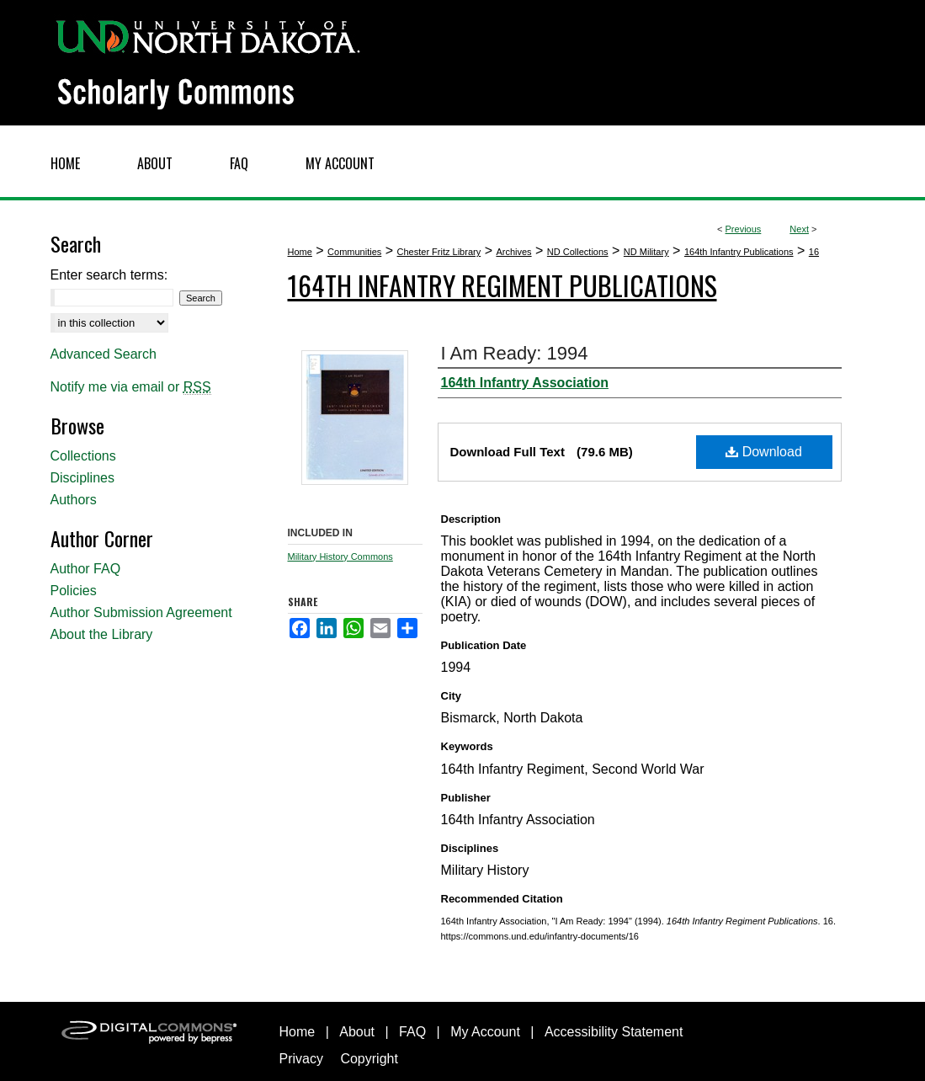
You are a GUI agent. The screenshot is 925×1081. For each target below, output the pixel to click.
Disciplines (82, 478)
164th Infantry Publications (739, 252)
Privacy (301, 1059)
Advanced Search (104, 354)
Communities (354, 252)
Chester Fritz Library (439, 252)
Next (799, 229)
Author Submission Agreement (141, 612)
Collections (83, 456)
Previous (744, 229)
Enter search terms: (109, 275)
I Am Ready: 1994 (514, 353)
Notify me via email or (131, 387)
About (357, 1032)
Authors (74, 500)
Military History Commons (340, 556)
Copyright (368, 1059)
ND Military (646, 252)
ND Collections (578, 252)
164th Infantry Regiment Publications (502, 285)
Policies (74, 590)
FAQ (412, 1032)
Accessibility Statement (614, 1032)
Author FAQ (86, 569)
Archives (513, 252)
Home (300, 252)
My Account (485, 1032)
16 (814, 252)
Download (764, 452)
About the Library (102, 634)
